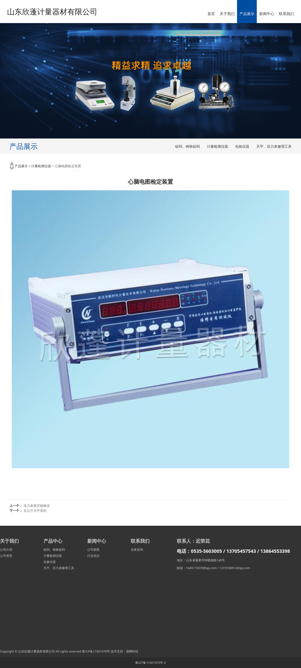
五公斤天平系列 (35, 510)
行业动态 (93, 556)
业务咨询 (137, 549)
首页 (211, 13)
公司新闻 (93, 549)
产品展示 (246, 13)
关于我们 (227, 13)
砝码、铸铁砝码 (187, 146)
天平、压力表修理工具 (274, 146)
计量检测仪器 (217, 146)
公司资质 (6, 556)
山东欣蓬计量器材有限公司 (52, 11)
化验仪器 (242, 146)
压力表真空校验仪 (37, 505)
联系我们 (286, 13)
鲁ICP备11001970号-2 (150, 662)
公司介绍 (6, 549)
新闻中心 (266, 13)
